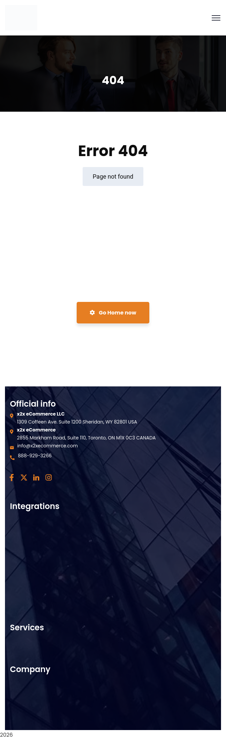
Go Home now (113, 312)
